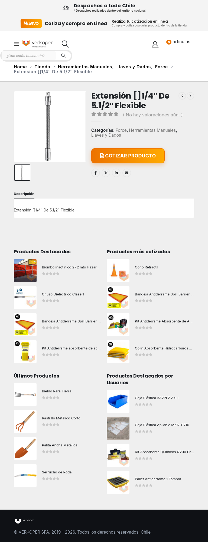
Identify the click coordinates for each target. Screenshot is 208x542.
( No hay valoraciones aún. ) (153, 114)
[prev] (182, 96)
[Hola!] (155, 44)
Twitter (106, 173)
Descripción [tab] (24, 193)
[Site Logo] (37, 44)
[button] (18, 44)
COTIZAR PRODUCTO (128, 156)
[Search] (63, 55)
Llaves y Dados (106, 135)
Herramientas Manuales (152, 130)
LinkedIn (116, 173)
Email (126, 173)
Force (121, 130)
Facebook (95, 173)
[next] (190, 96)
